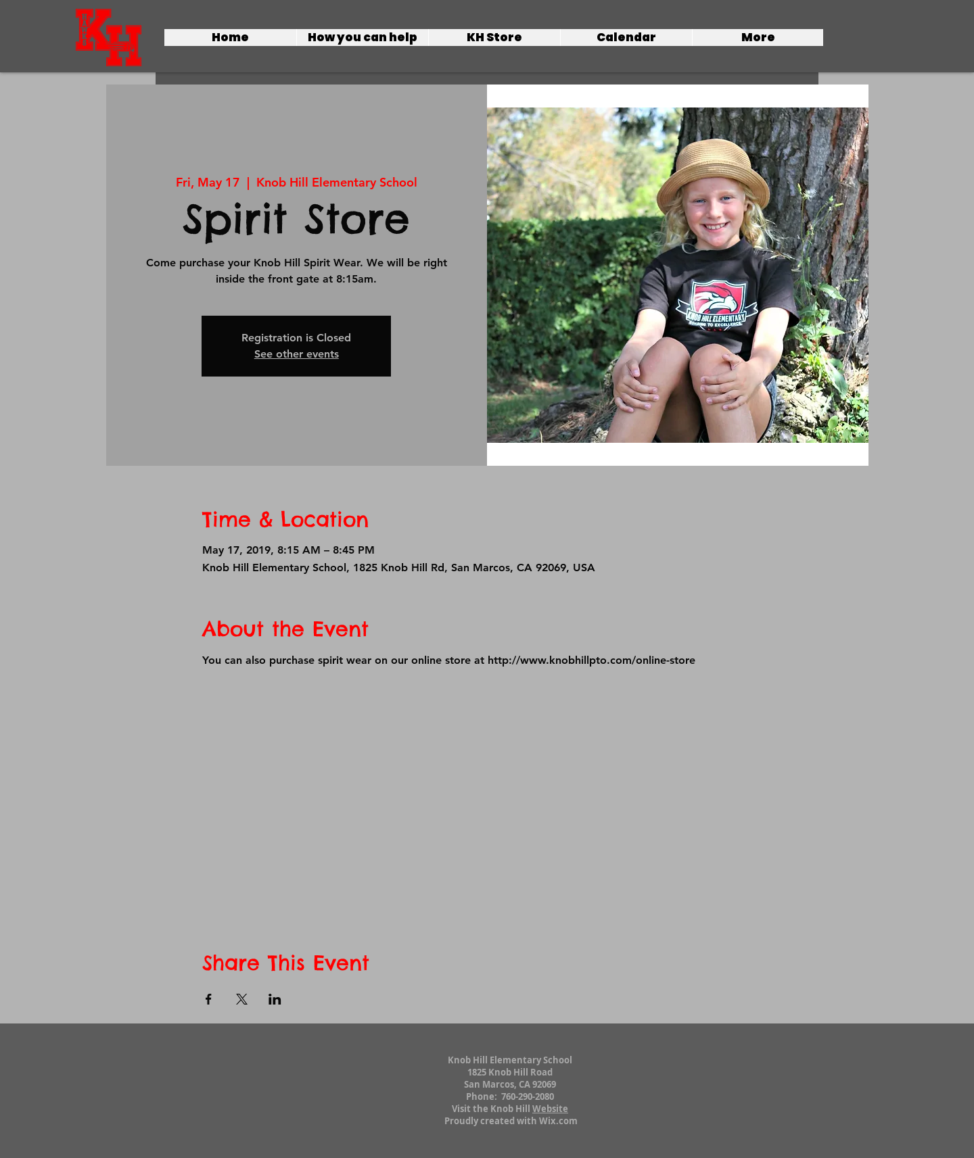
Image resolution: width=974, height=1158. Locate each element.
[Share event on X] (241, 999)
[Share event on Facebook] (208, 999)
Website (550, 1109)
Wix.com (558, 1121)
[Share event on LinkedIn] (275, 999)
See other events (296, 353)
